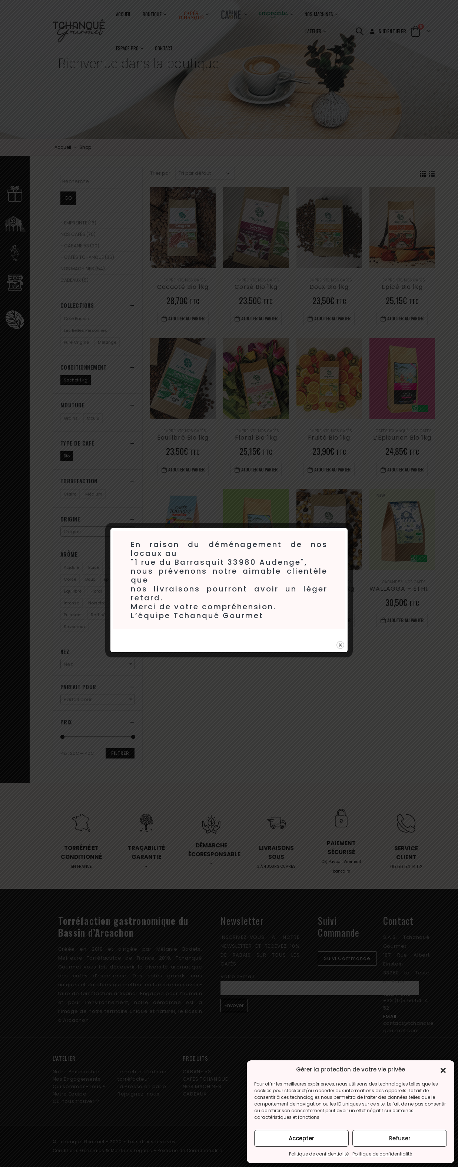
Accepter (301, 1138)
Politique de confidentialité (319, 1154)
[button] (443, 1069)
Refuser (400, 1138)
